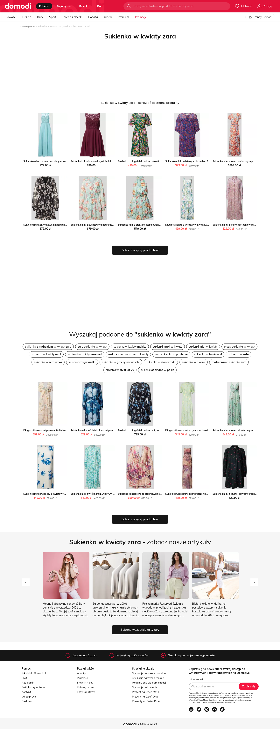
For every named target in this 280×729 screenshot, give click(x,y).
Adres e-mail (196, 679)
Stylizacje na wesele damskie (149, 673)
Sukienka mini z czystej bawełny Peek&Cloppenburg (241, 493)
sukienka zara (229, 362)
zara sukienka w (171, 354)
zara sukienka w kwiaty (92, 346)
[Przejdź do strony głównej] (18, 6)
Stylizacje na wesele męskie (148, 677)
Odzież (26, 17)
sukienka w (208, 354)
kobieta (44, 6)
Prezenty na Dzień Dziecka (148, 701)
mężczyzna (64, 6)
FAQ (24, 677)
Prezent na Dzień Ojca (145, 696)
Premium (123, 17)
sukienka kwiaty (128, 354)
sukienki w (120, 370)
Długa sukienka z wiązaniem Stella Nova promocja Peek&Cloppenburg (62, 430)
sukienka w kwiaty (130, 346)
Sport (52, 17)
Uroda (108, 17)
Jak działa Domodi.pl (34, 673)
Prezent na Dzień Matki (145, 691)
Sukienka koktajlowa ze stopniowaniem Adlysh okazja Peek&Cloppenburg (159, 493)
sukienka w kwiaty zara (48, 346)
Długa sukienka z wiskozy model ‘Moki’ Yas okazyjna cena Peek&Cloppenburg (208, 430)
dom (100, 6)
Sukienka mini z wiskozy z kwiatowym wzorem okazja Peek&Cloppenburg (64, 493)
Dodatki (93, 17)
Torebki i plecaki (72, 17)
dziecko (84, 6)
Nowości (10, 17)
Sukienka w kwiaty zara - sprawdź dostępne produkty (140, 103)
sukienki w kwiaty (167, 346)
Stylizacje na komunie (144, 687)
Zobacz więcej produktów (140, 250)
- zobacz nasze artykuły (140, 542)
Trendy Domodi (260, 17)
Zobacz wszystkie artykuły (140, 629)
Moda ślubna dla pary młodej (149, 682)
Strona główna (27, 26)
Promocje (141, 17)
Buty (40, 17)
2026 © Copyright (147, 723)
